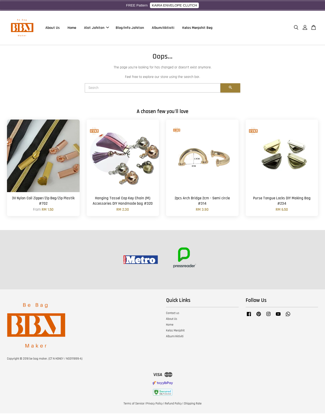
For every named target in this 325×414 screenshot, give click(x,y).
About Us (52, 28)
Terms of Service (134, 404)
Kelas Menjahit (175, 331)
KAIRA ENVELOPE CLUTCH (174, 5)
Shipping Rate (193, 404)
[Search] (152, 88)
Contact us (172, 314)
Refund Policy (173, 404)
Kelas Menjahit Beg (197, 28)
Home (72, 28)
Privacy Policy (154, 404)
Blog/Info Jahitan (130, 28)
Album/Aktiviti (163, 28)
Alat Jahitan (96, 28)
